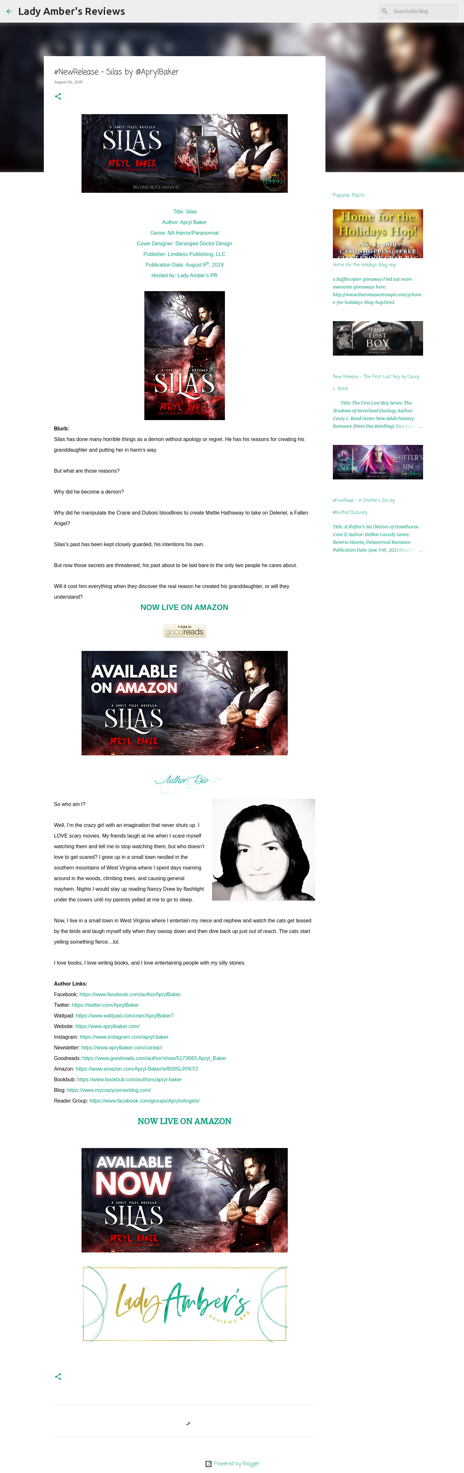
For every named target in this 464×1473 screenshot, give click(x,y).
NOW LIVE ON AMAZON (184, 607)
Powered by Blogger (232, 1464)
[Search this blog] (425, 11)
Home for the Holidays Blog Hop (364, 265)
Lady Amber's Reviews (71, 11)
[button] (58, 97)
